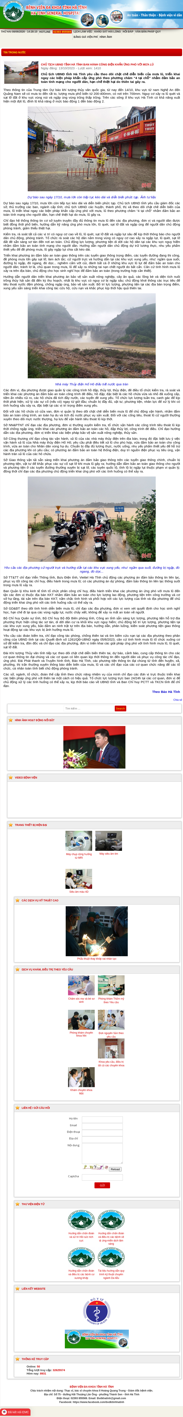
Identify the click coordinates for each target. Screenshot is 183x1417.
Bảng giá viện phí (86, 36)
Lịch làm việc (83, 31)
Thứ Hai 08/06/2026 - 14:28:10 (19, 31)
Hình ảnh (106, 36)
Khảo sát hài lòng (107, 31)
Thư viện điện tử (33, 1204)
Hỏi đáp (128, 31)
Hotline (55, 31)
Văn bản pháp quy (148, 31)
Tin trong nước (14, 52)
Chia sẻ (177, 699)
